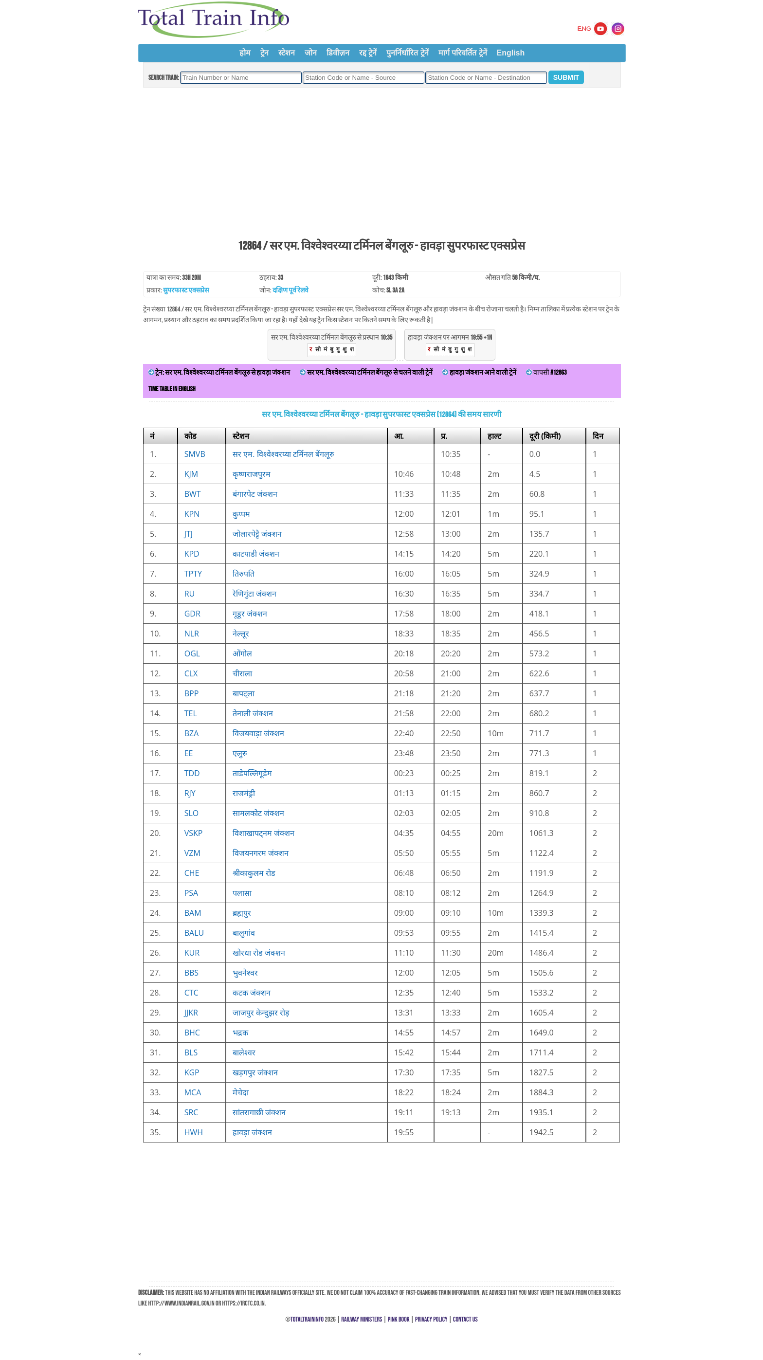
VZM (192, 853)
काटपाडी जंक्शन (256, 553)
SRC (191, 1112)
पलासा (242, 893)
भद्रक (240, 1032)
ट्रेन (264, 53)
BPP (191, 693)
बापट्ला (243, 693)
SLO (191, 813)
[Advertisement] (381, 158)
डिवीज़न (338, 53)
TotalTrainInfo (307, 1319)
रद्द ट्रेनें (368, 53)
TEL (190, 713)
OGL (192, 653)
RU (189, 593)
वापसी (546, 372)
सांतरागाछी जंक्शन (259, 1112)
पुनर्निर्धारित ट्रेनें (407, 53)
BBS (191, 972)
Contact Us (465, 1319)
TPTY (193, 573)
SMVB (194, 454)
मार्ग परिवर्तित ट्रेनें (462, 53)
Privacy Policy (431, 1319)
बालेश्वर (244, 1052)
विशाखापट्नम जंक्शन (263, 833)
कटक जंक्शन (252, 992)
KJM (191, 474)
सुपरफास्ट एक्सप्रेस (186, 290)
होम (245, 53)
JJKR (191, 1012)
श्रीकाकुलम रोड (254, 873)
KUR (192, 952)
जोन (311, 53)
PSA (191, 893)
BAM (192, 912)
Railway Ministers (361, 1319)
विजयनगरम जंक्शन (261, 853)
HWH (193, 1132)
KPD (192, 553)
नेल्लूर (241, 633)
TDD (192, 773)
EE (188, 753)
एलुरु (240, 753)
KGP (192, 1072)
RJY (190, 793)
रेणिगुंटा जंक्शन (254, 593)
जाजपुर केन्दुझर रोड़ (261, 1012)
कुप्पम (241, 513)
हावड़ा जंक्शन (252, 1132)
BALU (194, 932)
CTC (191, 992)
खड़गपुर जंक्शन (255, 1072)
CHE (192, 873)
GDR (192, 613)
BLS (191, 1052)
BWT (192, 494)
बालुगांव (244, 932)
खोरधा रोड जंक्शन (259, 952)
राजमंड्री (244, 793)
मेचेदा (241, 1092)
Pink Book (399, 1319)
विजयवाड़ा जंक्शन (258, 733)
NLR (191, 633)
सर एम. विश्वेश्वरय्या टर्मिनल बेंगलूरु (283, 454)
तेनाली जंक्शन (253, 713)
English (511, 53)
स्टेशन (286, 53)
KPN (192, 513)
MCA (192, 1092)
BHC (192, 1032)
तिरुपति (243, 573)
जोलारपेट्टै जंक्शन (257, 533)
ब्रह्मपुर (242, 912)
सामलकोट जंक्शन (258, 813)
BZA (191, 733)
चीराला (242, 673)
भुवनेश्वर (245, 972)
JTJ (188, 533)
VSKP (193, 833)
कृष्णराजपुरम (252, 474)
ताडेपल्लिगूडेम (252, 773)
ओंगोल (242, 653)
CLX (191, 673)
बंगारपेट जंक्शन (255, 494)
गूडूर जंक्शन (250, 613)
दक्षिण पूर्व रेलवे (290, 290)
